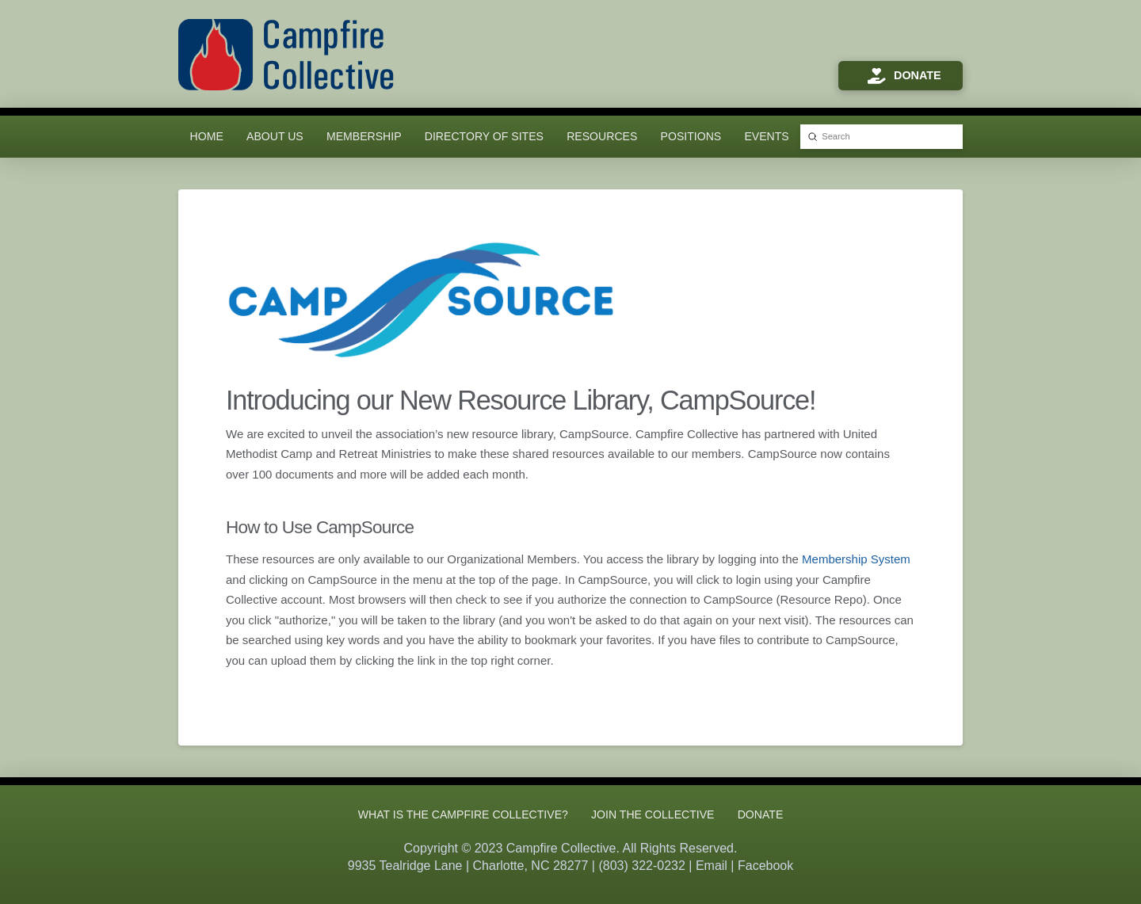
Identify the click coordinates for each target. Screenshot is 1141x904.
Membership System (856, 559)
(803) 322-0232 (641, 865)
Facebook (765, 865)
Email (711, 865)
